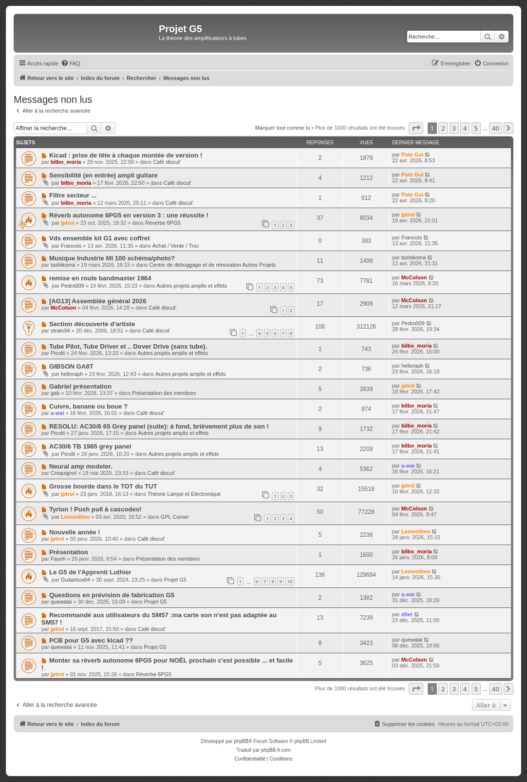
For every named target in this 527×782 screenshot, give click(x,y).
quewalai (61, 602)
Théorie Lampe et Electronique (184, 494)
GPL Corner (175, 517)
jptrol (68, 223)
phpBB (241, 741)
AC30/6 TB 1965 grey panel (90, 446)
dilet (407, 614)
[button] (416, 128)
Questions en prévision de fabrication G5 (111, 595)
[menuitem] (70, 63)
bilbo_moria (66, 162)
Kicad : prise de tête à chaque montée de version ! (125, 155)
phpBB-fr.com (276, 750)
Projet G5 (175, 580)
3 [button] (454, 128)
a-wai (57, 413)
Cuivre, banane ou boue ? (88, 406)
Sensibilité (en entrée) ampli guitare (103, 175)
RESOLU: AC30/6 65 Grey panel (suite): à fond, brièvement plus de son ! (159, 426)
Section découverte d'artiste (92, 324)
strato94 (60, 330)
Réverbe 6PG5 (163, 223)
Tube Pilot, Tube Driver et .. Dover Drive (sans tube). (128, 346)
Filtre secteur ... (72, 195)
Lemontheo (75, 517)
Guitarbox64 (75, 580)
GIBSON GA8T (71, 366)
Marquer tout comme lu (282, 128)
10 (289, 581)
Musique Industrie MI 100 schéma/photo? (112, 258)
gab (55, 393)
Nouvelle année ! (74, 532)
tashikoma (63, 265)
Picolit (58, 353)
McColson (414, 277)
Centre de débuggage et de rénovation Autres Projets (212, 265)
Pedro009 (72, 286)
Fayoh (58, 559)
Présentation (68, 552)
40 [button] (495, 128)
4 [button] (465, 128)
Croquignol (63, 473)
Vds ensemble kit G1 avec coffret (99, 238)
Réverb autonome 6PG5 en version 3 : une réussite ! (128, 215)
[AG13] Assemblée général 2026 (98, 301)
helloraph (72, 374)
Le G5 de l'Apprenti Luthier (90, 572)
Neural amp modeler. (81, 466)
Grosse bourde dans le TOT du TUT (103, 486)
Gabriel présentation (80, 386)
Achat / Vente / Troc (175, 246)
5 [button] (476, 128)
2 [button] (443, 128)
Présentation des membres (164, 393)
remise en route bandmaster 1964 (100, 278)
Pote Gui (412, 154)
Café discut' (167, 162)
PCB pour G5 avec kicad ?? (91, 640)
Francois (71, 246)
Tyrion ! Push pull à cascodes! (95, 509)
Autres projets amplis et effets (191, 286)
